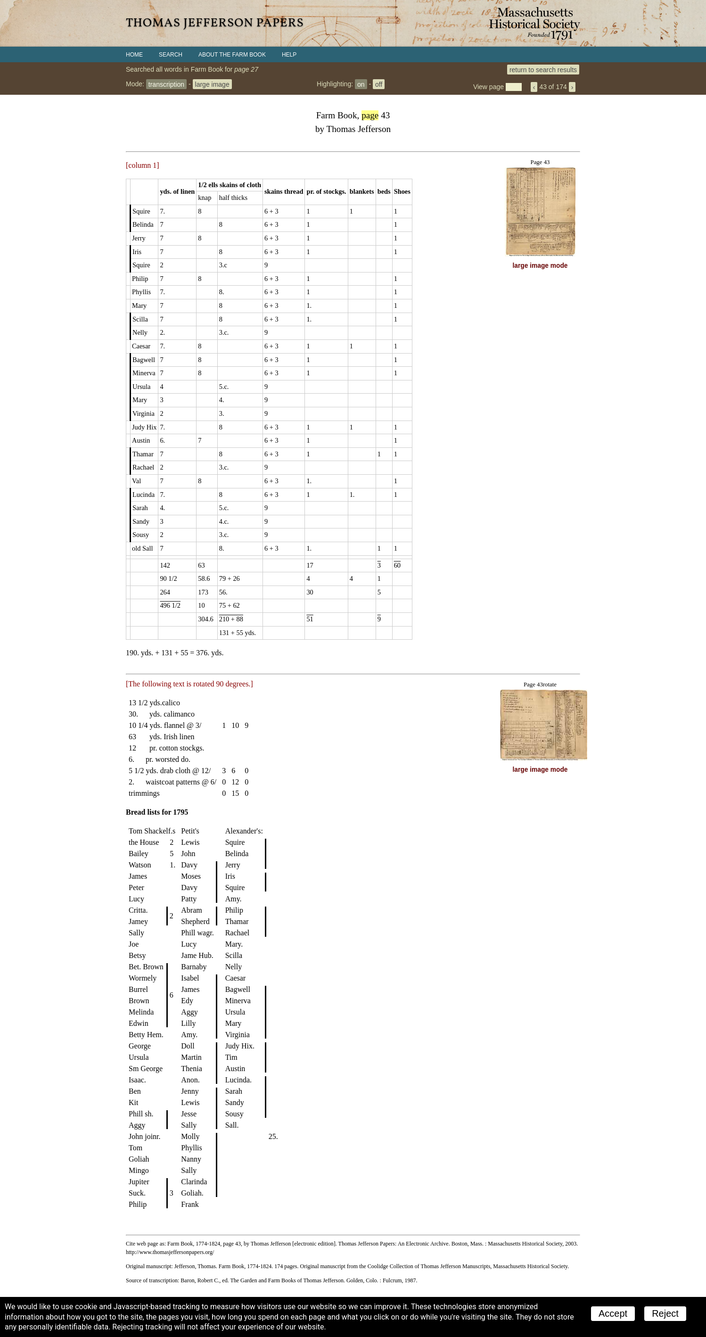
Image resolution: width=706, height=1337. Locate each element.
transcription (166, 84)
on (361, 84)
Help (289, 54)
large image (212, 84)
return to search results (543, 69)
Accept (613, 1313)
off (378, 84)
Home (134, 54)
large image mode (540, 265)
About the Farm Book (232, 54)
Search (170, 54)
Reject (665, 1313)
